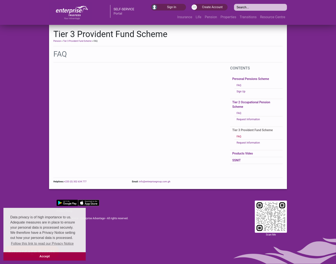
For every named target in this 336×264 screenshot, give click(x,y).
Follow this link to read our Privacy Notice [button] (42, 243)
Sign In (164, 7)
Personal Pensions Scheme (250, 79)
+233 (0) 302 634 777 (75, 181)
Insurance (184, 17)
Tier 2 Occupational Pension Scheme (251, 104)
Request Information (248, 119)
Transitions (248, 17)
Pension (211, 17)
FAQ (239, 85)
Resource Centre (272, 17)
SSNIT (236, 160)
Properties (228, 17)
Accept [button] (44, 256)
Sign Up (241, 91)
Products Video (242, 153)
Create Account (207, 7)
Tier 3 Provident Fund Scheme (77, 41)
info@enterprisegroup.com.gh (154, 181)
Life (198, 17)
